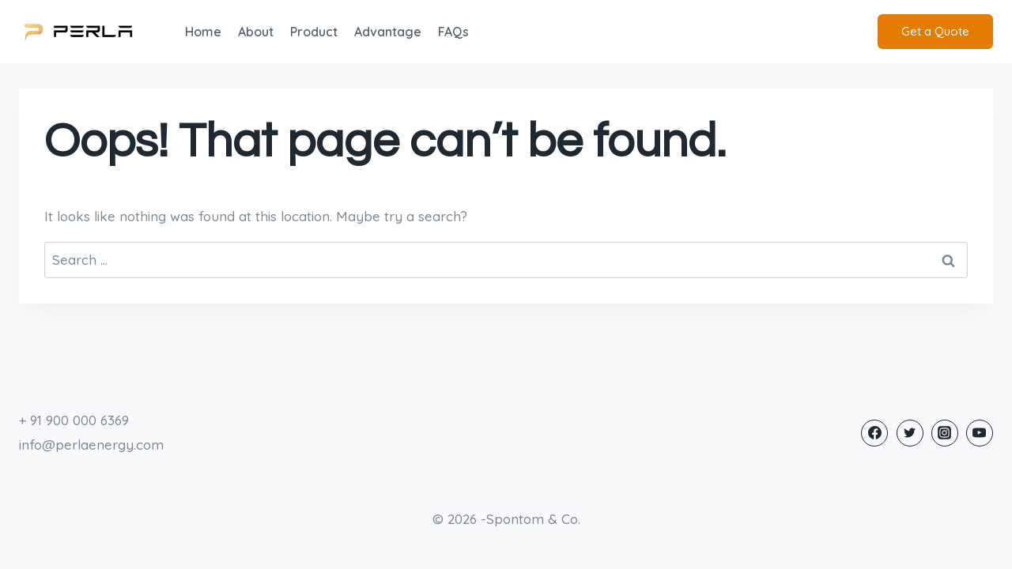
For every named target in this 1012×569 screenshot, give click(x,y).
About (256, 32)
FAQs (453, 32)
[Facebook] (874, 433)
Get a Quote (935, 31)
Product (314, 32)
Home (203, 32)
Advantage (387, 32)
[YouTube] (979, 433)
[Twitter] (910, 433)
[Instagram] (944, 433)
